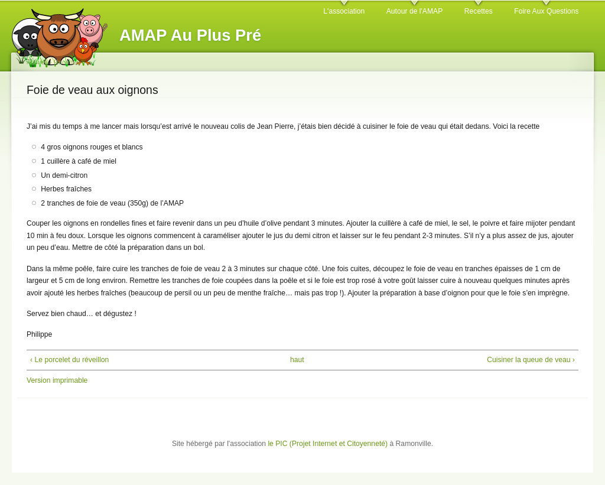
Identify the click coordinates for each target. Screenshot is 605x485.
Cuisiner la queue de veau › (531, 360)
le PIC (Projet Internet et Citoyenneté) (328, 444)
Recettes (478, 11)
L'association (344, 11)
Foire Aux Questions (546, 11)
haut (297, 360)
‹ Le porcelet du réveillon (69, 360)
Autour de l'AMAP (414, 11)
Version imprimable (57, 380)
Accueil (37, 62)
